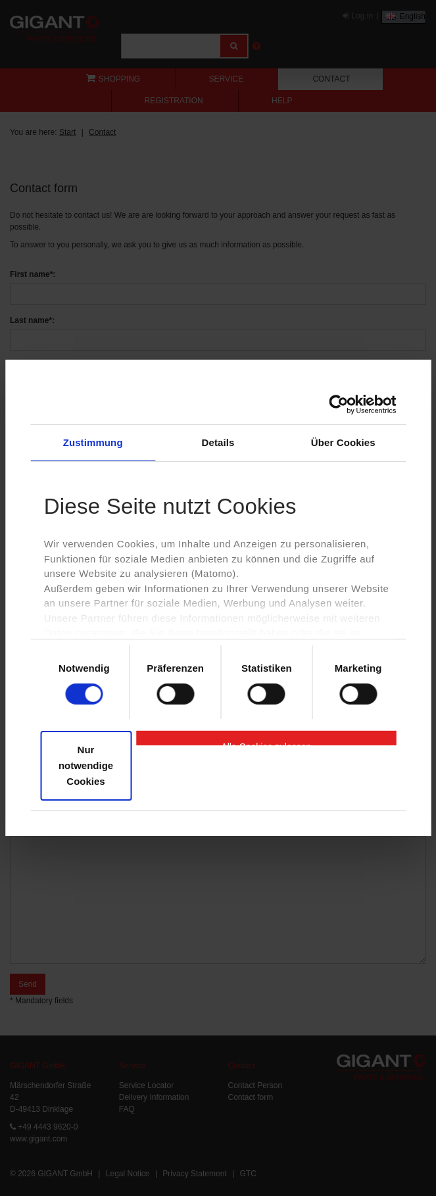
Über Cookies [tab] (343, 442)
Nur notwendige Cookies (86, 765)
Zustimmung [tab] (93, 442)
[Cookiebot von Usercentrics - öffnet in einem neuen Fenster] (338, 404)
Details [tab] (218, 442)
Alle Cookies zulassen (266, 743)
